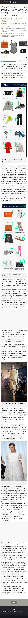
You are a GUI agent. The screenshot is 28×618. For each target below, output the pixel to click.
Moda (14, 602)
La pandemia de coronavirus (8, 61)
